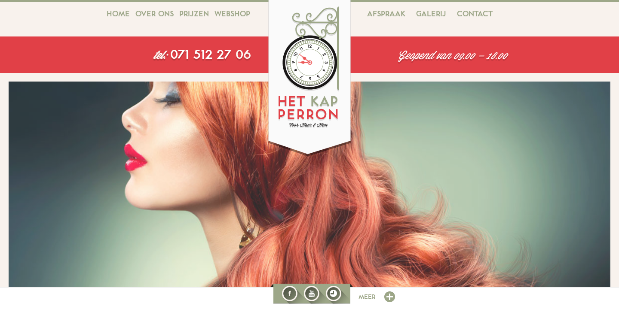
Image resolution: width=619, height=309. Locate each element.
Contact (475, 14)
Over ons (154, 14)
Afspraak (386, 14)
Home (118, 14)
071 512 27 (203, 55)
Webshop (232, 14)
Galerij (431, 14)
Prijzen (194, 14)
